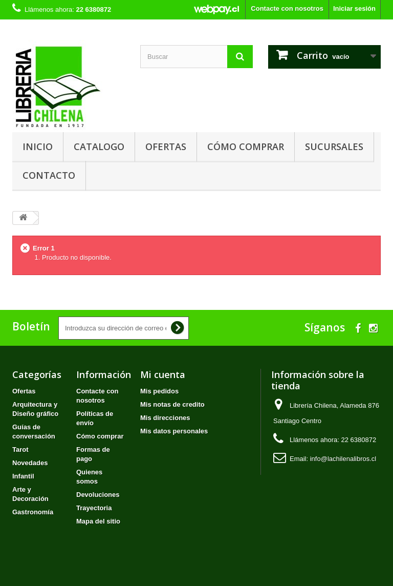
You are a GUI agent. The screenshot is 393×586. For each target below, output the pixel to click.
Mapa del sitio (98, 521)
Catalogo (99, 146)
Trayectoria (94, 508)
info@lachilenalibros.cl (343, 459)
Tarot (20, 449)
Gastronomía (32, 512)
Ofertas (165, 146)
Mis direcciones (165, 418)
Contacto (49, 175)
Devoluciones (98, 494)
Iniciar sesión (354, 8)
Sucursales (334, 146)
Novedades (30, 463)
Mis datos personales (174, 431)
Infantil (23, 476)
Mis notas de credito (172, 404)
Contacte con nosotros (287, 8)
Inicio (38, 146)
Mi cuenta (162, 374)
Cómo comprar (245, 146)
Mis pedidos (159, 391)
